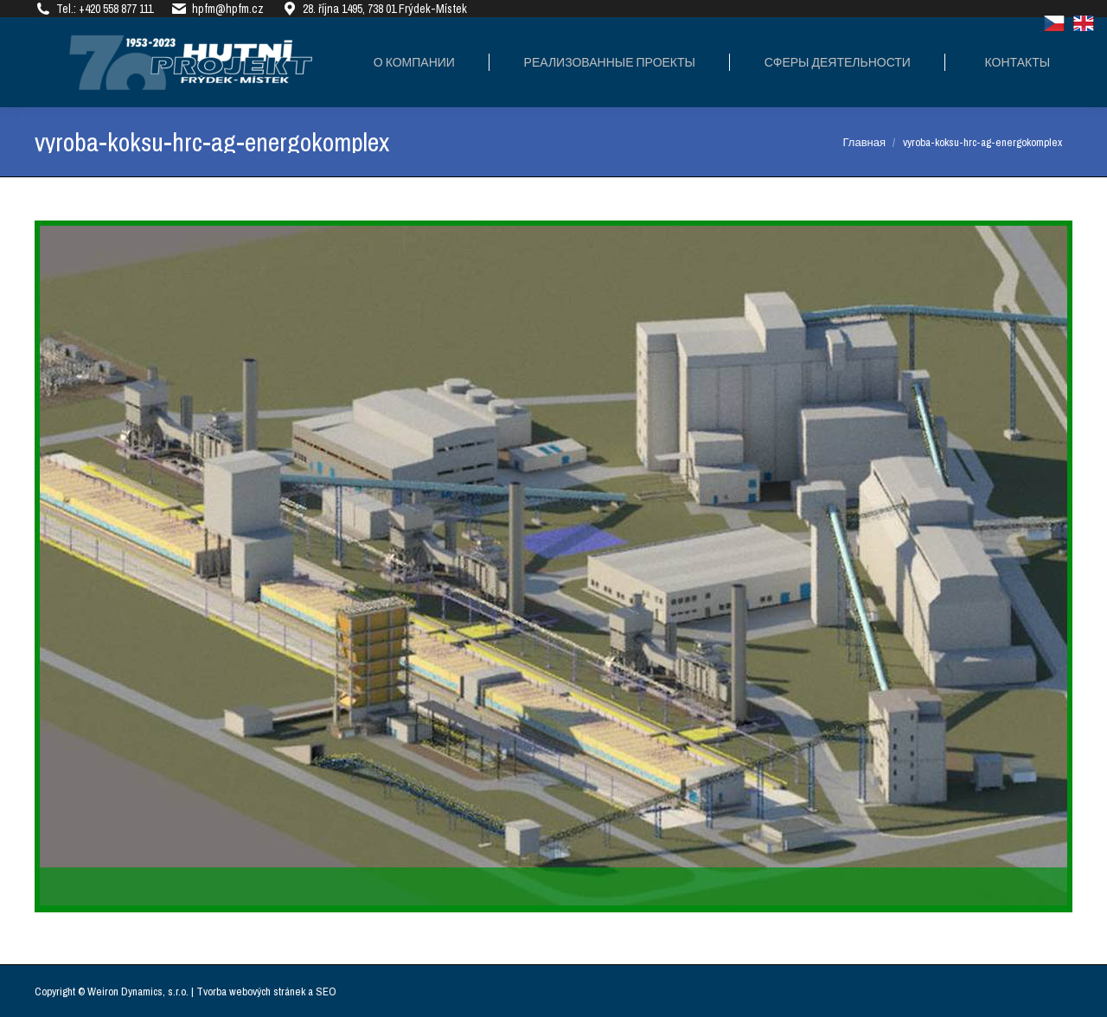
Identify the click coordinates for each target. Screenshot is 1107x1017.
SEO (326, 991)
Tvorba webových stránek (250, 991)
